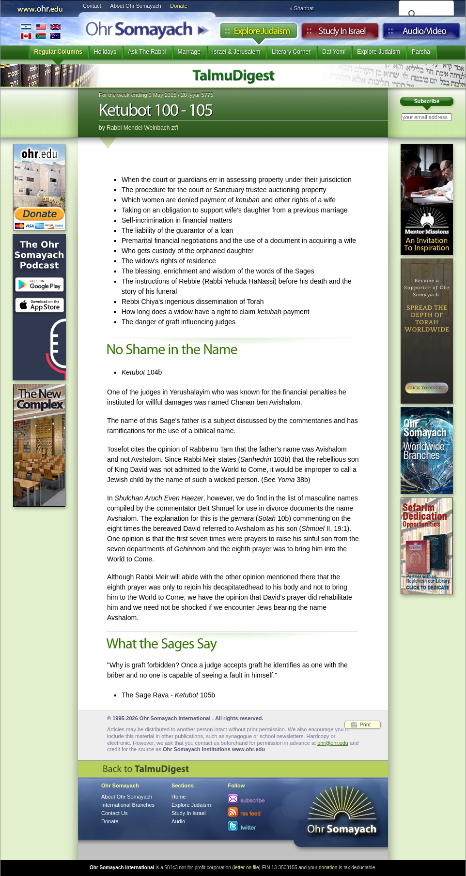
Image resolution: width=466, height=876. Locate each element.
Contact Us (114, 813)
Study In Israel (188, 813)
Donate (178, 6)
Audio (422, 33)
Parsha (421, 51)
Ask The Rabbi (147, 51)
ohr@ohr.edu (332, 743)
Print (365, 724)
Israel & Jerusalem (236, 51)
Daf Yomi (333, 51)
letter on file (246, 867)
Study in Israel (340, 33)
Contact (92, 6)
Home (178, 797)
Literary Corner (291, 51)
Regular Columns (58, 51)
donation (328, 867)
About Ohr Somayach (135, 6)
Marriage (189, 51)
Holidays (105, 51)
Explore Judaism (258, 33)
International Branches (41, 31)
